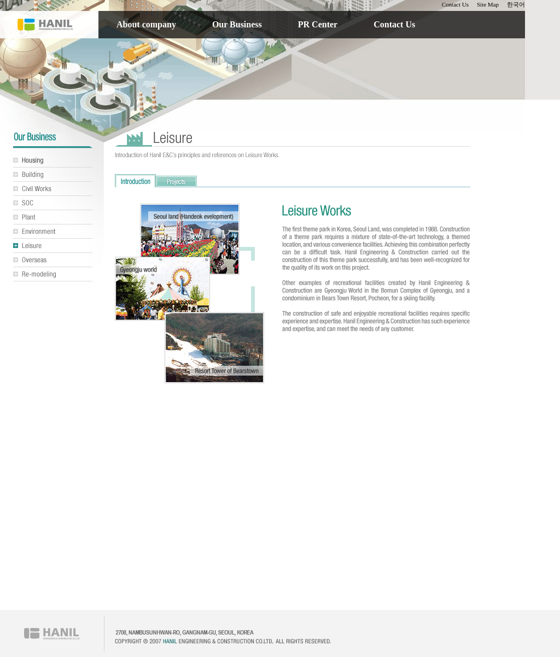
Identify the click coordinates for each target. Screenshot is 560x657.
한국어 (516, 4)
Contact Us (455, 4)
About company (146, 24)
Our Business (237, 24)
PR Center (317, 24)
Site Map (488, 4)
